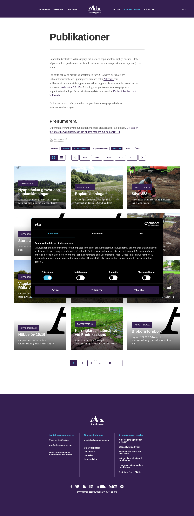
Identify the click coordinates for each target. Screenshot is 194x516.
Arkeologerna (94, 9)
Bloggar (44, 9)
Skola (128, 148)
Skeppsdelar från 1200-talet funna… (130, 453)
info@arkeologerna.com (60, 445)
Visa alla (54, 148)
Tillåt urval (97, 290)
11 (110, 363)
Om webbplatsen (92, 448)
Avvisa (55, 290)
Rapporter (117, 148)
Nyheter (58, 9)
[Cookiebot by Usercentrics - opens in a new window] (146, 224)
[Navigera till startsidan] (97, 424)
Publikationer (132, 9)
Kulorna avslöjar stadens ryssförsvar (131, 466)
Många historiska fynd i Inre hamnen (130, 459)
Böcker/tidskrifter (81, 148)
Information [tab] (97, 233)
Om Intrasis (89, 452)
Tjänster (149, 9)
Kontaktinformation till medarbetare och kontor (60, 454)
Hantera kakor (91, 459)
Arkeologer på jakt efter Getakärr (130, 441)
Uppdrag (72, 9)
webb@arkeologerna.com (96, 440)
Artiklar (66, 148)
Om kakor (88, 455)
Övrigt (137, 148)
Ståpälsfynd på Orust (129, 447)
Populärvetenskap (100, 148)
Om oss (116, 9)
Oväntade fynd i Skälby (130, 472)
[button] (171, 9)
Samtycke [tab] (53, 233)
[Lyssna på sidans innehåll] (177, 9)
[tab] (96, 158)
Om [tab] (141, 233)
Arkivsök (108, 79)
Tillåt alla (139, 290)
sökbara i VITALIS (70, 87)
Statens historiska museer (97, 492)
